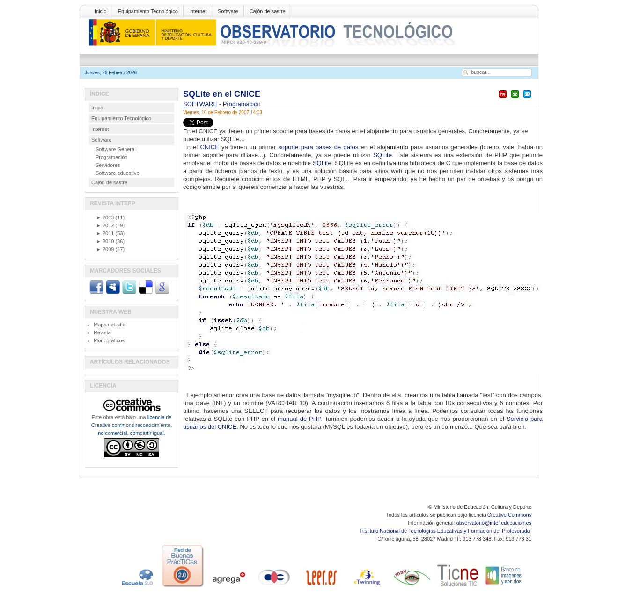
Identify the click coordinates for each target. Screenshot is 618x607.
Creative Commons (509, 515)
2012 (105, 225)
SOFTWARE (201, 104)
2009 (105, 249)
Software (228, 11)
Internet (197, 11)
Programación (242, 104)
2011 (105, 233)
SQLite (382, 155)
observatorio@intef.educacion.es (493, 523)
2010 (105, 241)
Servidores (108, 165)
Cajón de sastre (268, 11)
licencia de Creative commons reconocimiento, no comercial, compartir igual (131, 425)
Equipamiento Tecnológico (148, 11)
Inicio (101, 11)
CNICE (209, 147)
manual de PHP (299, 418)
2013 (105, 217)
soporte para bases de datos (318, 147)
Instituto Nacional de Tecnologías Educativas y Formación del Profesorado (445, 531)
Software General (116, 149)
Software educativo (118, 173)
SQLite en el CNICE (221, 94)
